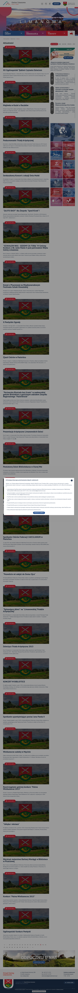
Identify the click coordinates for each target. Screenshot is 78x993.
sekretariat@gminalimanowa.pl (38, 490)
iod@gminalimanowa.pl (24, 494)
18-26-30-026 (11, 494)
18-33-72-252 (25, 490)
